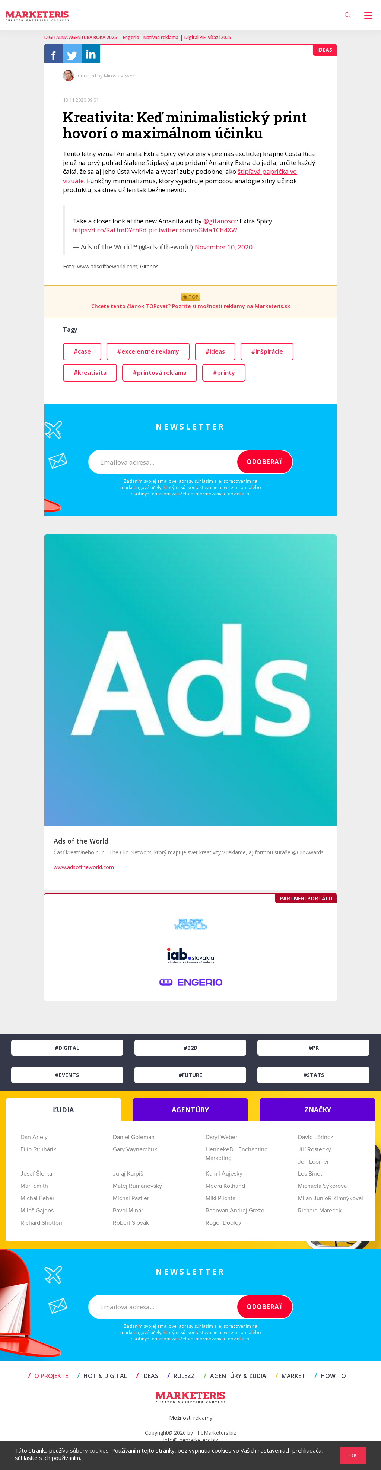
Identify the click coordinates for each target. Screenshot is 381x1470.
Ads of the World (81, 844)
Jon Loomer (313, 1165)
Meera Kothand (225, 1189)
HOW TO (330, 1379)
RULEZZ (181, 1379)
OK (353, 1455)
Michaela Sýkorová (322, 1189)
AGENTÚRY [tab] (190, 1113)
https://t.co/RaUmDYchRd (109, 233)
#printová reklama (160, 376)
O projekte (48, 1379)
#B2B (190, 1051)
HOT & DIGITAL (102, 1379)
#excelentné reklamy (148, 355)
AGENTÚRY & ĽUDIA (235, 1379)
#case (82, 355)
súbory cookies (89, 1450)
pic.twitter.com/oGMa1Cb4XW (192, 233)
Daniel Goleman (134, 1141)
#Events (67, 1078)
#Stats (313, 1078)
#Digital (67, 1051)
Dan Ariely (34, 1141)
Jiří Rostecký (314, 1153)
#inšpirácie (267, 355)
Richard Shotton (41, 1226)
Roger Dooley (223, 1226)
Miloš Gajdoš (37, 1214)
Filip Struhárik (38, 1153)
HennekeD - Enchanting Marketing (237, 1157)
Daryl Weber (221, 1141)
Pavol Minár (128, 1214)
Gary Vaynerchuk (135, 1153)
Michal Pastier (131, 1202)
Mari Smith (34, 1189)
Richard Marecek (320, 1214)
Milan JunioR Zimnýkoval (330, 1202)
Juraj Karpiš (128, 1177)
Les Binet (310, 1177)
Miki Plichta (220, 1202)
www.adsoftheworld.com (84, 870)
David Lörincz (315, 1141)
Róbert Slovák (131, 1226)
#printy (224, 376)
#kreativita (90, 376)
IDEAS (147, 1379)
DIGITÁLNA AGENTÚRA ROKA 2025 (80, 37)
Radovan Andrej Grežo (235, 1214)
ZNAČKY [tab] (317, 1113)
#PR (313, 1051)
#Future (190, 1078)
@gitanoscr (219, 224)
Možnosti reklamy (190, 1421)
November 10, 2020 (224, 250)
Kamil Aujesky (224, 1177)
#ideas (215, 355)
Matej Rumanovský (137, 1189)
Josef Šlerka (36, 1177)
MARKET (290, 1379)
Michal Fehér (37, 1202)
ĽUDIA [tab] (63, 1113)
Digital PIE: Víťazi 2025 (207, 37)
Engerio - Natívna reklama (150, 37)
